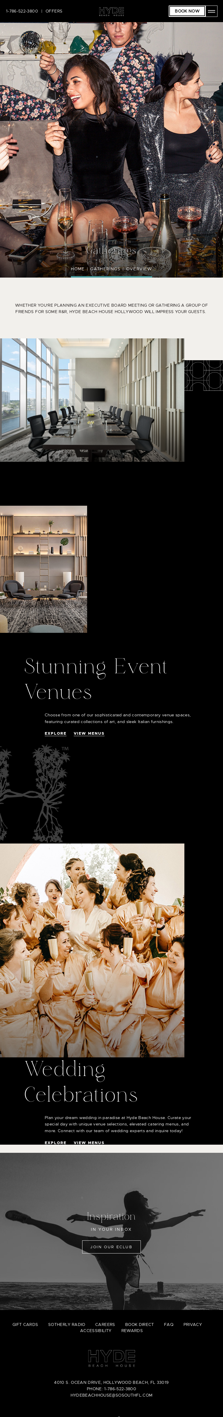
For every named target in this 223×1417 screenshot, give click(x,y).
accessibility (96, 1330)
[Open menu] (211, 11)
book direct (139, 1324)
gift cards (25, 1324)
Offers (54, 11)
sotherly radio (66, 1324)
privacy (193, 1324)
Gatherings (105, 268)
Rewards (132, 1330)
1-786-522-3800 (22, 11)
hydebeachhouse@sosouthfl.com (112, 1395)
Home (78, 268)
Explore (55, 733)
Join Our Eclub (111, 1246)
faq (168, 1324)
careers (105, 1324)
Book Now (187, 11)
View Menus (89, 733)
